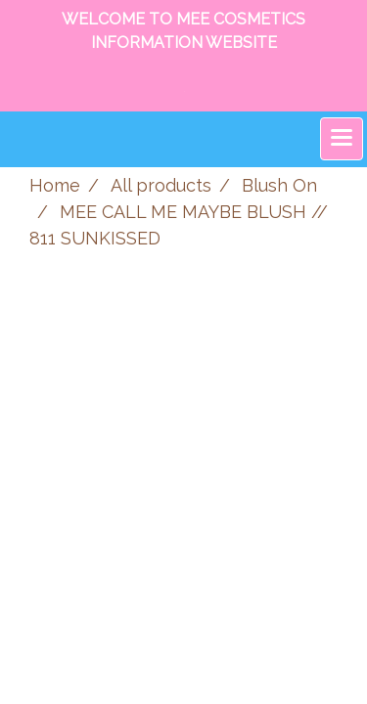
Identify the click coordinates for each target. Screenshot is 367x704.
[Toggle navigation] (341, 138)
